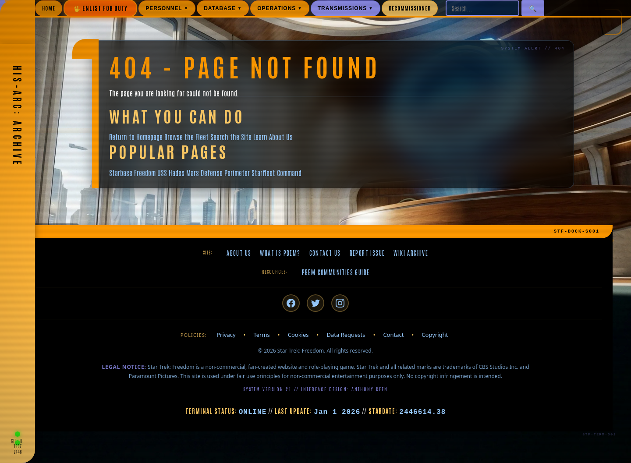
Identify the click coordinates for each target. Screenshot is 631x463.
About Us (239, 253)
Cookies (298, 335)
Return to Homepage (136, 136)
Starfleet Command (276, 172)
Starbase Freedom (132, 172)
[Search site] (482, 8)
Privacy (225, 335)
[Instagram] (340, 303)
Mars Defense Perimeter (218, 172)
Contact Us (325, 253)
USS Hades (170, 172)
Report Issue (367, 253)
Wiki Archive (410, 253)
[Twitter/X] (315, 303)
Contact (393, 335)
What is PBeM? (280, 253)
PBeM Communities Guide (336, 272)
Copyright (435, 335)
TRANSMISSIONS (345, 8)
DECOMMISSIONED (410, 7)
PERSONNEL (166, 8)
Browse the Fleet (186, 136)
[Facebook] (291, 303)
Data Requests (345, 335)
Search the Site (231, 136)
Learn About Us (273, 136)
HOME (48, 7)
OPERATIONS (279, 8)
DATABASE (223, 8)
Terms (261, 335)
